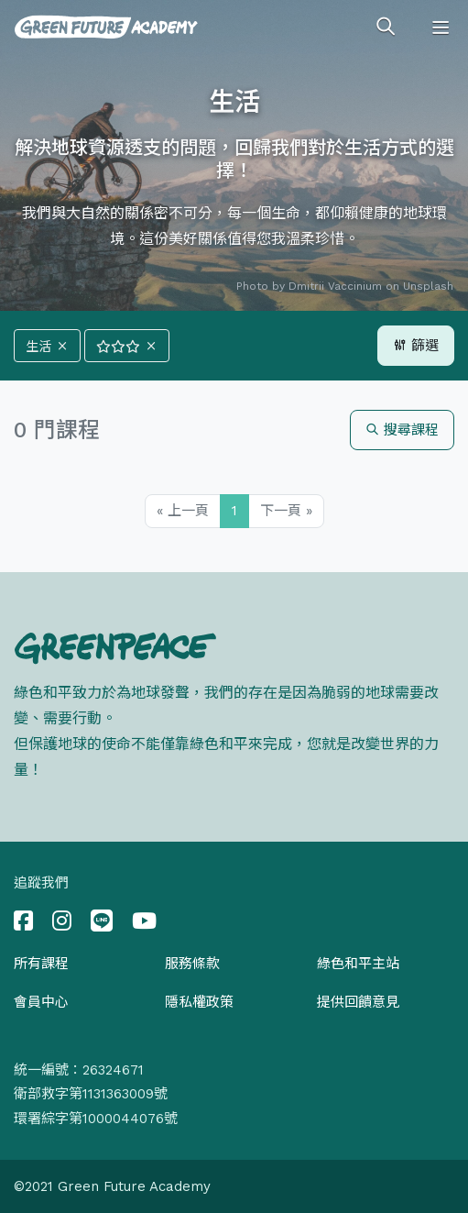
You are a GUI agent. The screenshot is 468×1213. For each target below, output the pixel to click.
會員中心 (41, 1002)
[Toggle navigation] (440, 27)
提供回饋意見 (358, 1002)
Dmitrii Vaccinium (335, 286)
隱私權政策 (199, 1002)
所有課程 (41, 963)
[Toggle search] (385, 27)
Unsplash (428, 286)
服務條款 (192, 963)
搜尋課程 (402, 430)
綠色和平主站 (358, 963)
